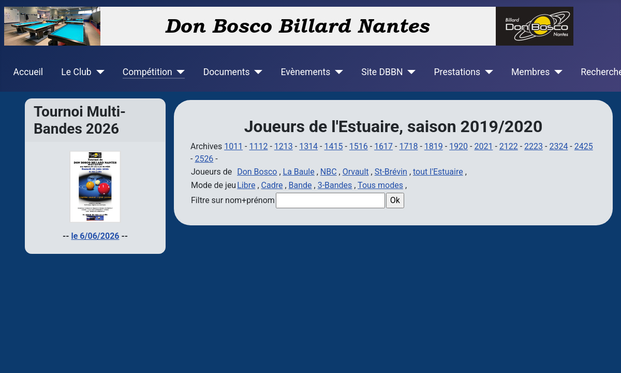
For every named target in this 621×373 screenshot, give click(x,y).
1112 (258, 146)
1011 (233, 146)
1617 (383, 146)
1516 (358, 146)
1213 (283, 146)
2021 (483, 146)
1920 (458, 146)
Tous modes (380, 185)
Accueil (28, 72)
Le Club (76, 72)
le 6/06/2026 (95, 236)
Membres (530, 72)
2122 (508, 146)
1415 (333, 146)
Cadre (272, 185)
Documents (226, 72)
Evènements (305, 72)
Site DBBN (382, 72)
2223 (533, 146)
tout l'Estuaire (438, 172)
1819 (433, 146)
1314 (308, 146)
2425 (583, 146)
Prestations (457, 72)
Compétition (147, 72)
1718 (408, 146)
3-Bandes (335, 185)
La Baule (299, 172)
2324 (558, 146)
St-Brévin (391, 172)
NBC (328, 172)
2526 (204, 159)
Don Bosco (257, 172)
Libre (246, 185)
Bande (300, 185)
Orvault (356, 172)
